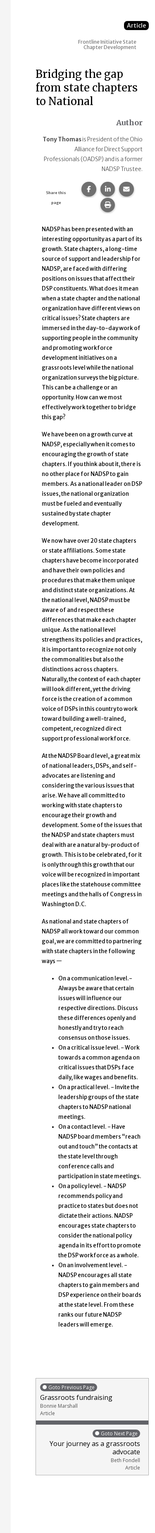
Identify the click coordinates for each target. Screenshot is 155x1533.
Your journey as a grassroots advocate (90, 1450)
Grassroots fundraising (92, 1400)
